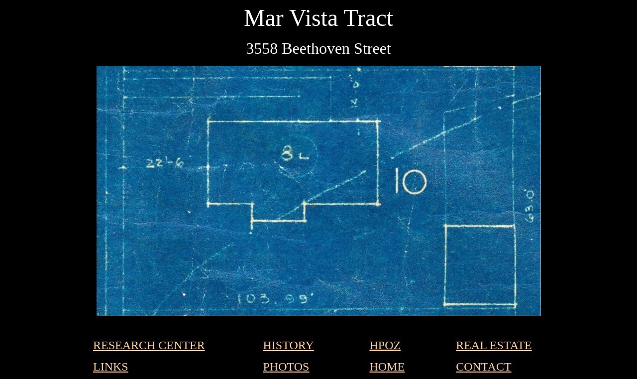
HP (377, 345)
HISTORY (288, 345)
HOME (387, 366)
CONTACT (483, 366)
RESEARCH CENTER (149, 345)
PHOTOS (286, 366)
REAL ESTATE (494, 345)
